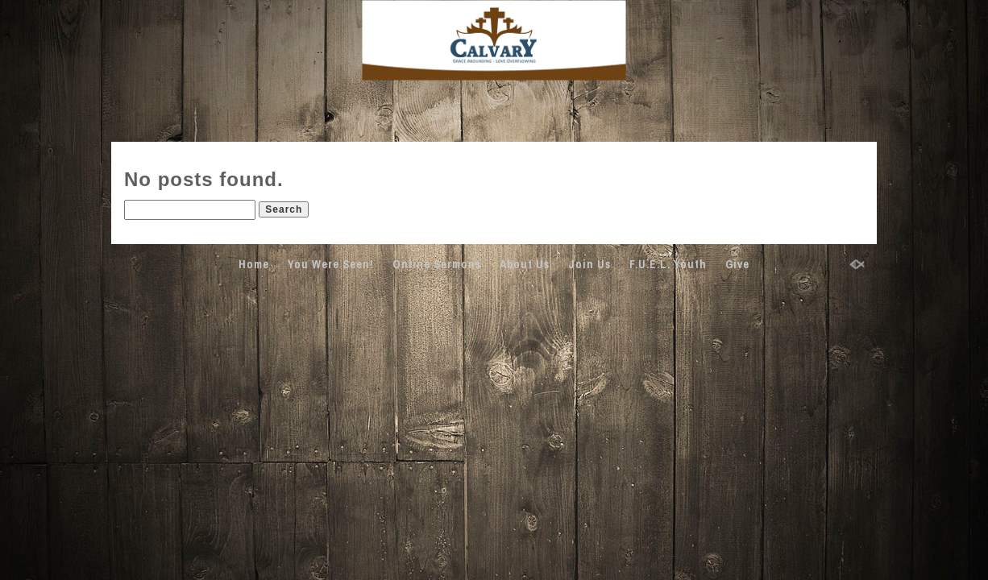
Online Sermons (436, 264)
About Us (525, 264)
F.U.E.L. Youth (668, 264)
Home (254, 264)
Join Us (589, 264)
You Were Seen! (331, 264)
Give (737, 264)
